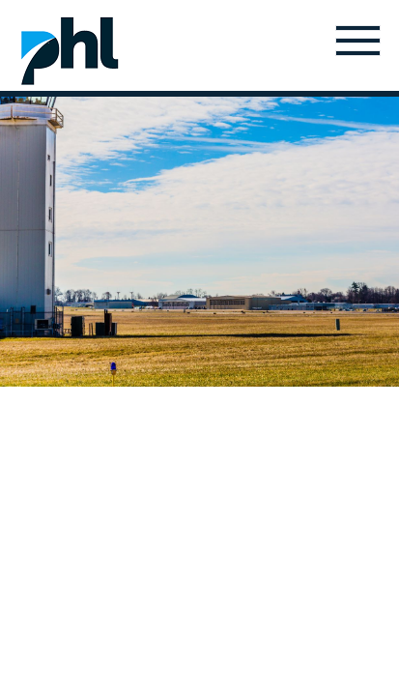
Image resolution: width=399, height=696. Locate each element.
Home (69, 50)
